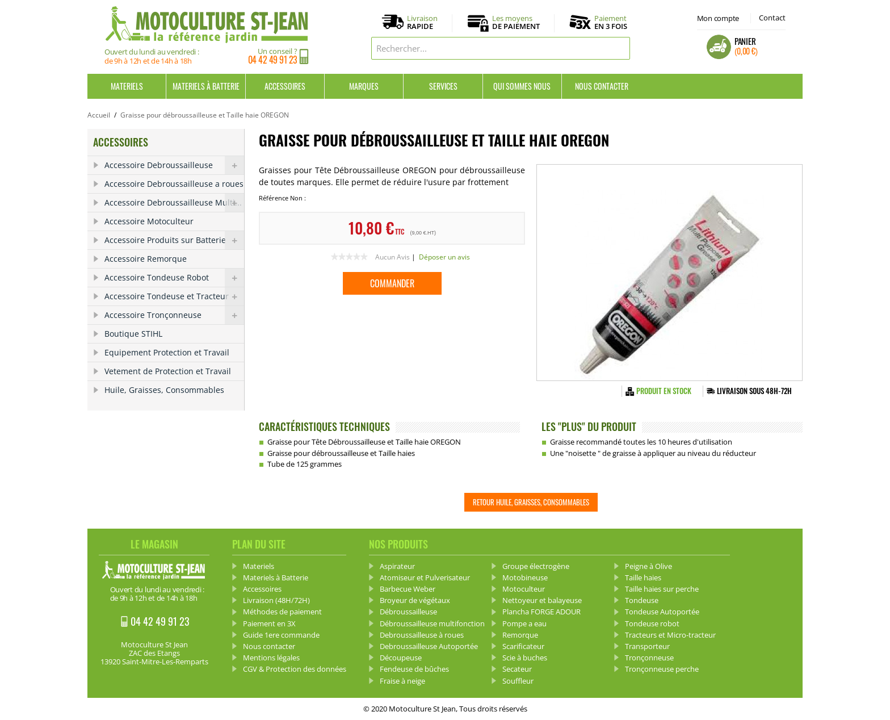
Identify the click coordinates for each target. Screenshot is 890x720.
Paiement (610, 22)
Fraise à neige (402, 681)
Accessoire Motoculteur (149, 221)
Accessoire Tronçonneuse (174, 315)
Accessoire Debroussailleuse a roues (174, 183)
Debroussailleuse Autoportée (429, 646)
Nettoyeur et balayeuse (542, 600)
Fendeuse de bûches (414, 669)
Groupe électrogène (535, 566)
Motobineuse (525, 577)
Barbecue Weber (407, 589)
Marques (364, 86)
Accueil (98, 115)
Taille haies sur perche (662, 589)
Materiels (127, 86)
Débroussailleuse (408, 611)
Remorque (520, 635)
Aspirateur (397, 566)
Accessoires (285, 86)
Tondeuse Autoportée (662, 611)
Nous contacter (601, 86)
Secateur (517, 669)
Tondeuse (641, 600)
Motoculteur (523, 589)
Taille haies (643, 577)
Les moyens (516, 22)
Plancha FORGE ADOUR (541, 611)
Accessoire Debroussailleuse (174, 165)
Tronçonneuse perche (662, 669)
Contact (772, 17)
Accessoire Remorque (145, 258)
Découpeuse (401, 657)
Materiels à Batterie (206, 86)
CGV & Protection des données (294, 669)
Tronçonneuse (649, 657)
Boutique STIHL (133, 333)
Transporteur (647, 646)
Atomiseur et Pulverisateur (425, 577)
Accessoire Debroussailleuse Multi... (174, 203)
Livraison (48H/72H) (276, 600)
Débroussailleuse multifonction (432, 623)
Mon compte (718, 18)
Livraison (422, 22)
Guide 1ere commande (281, 635)
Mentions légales (271, 657)
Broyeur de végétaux (415, 600)
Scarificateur (523, 646)
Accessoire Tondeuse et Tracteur (174, 296)
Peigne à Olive (648, 566)
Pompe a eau (524, 623)
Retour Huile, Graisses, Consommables (531, 502)
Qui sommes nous (522, 86)
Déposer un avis (444, 257)
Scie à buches (524, 657)
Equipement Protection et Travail (166, 352)
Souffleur (518, 681)
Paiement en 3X (269, 623)
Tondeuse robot (652, 623)
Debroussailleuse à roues (422, 635)
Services (443, 86)
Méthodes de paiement (282, 611)
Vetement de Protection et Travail (167, 371)
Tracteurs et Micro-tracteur (670, 635)
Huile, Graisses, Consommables (164, 389)
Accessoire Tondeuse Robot (174, 278)
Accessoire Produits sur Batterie (174, 240)
